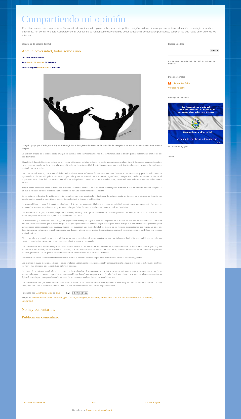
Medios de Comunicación (112, 297)
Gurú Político (44, 67)
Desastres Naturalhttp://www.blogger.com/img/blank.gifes (59, 297)
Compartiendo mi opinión (74, 18)
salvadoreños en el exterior (139, 297)
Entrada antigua (152, 402)
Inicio (94, 402)
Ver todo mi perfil (176, 88)
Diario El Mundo (35, 62)
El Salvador (93, 297)
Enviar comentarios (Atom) (99, 410)
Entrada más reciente (34, 402)
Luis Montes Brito (44, 293)
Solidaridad (27, 301)
